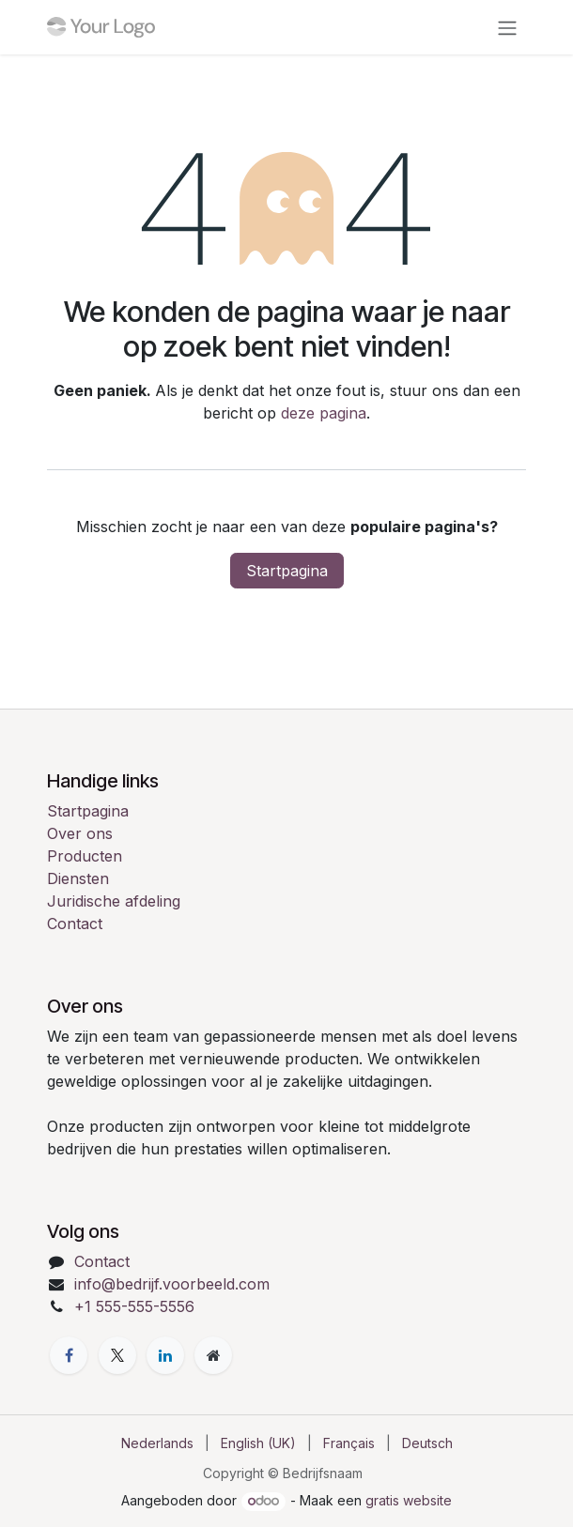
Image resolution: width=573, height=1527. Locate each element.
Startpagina (287, 570)
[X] (117, 1355)
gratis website (408, 1500)
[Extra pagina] (213, 1355)
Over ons (80, 833)
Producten (84, 856)
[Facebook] (68, 1355)
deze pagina (323, 413)
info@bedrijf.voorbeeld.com (172, 1284)
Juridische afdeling (113, 901)
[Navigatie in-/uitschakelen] (507, 27)
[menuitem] (157, 1443)
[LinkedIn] (165, 1355)
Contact (74, 923)
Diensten (78, 878)
